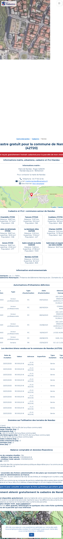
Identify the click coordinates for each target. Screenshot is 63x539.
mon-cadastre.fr (23, 504)
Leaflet (53, 207)
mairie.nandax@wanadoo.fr (36, 181)
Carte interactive (23, 139)
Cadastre (35, 139)
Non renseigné (38, 184)
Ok (31, 535)
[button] (31, 195)
